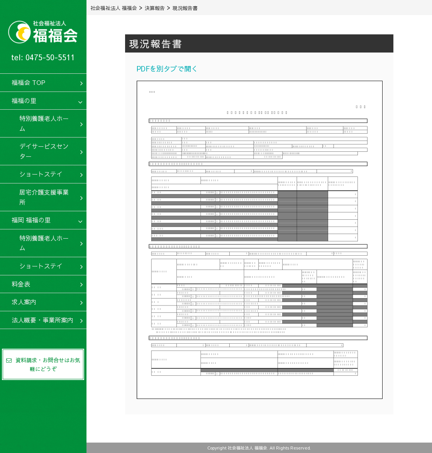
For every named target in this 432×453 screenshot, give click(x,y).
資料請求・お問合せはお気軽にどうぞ (43, 364)
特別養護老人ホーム (44, 123)
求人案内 (24, 301)
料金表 (21, 284)
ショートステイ (41, 174)
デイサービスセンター (44, 151)
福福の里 (24, 100)
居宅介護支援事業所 (44, 197)
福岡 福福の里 (31, 219)
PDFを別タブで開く (167, 68)
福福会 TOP (28, 82)
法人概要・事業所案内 (42, 320)
